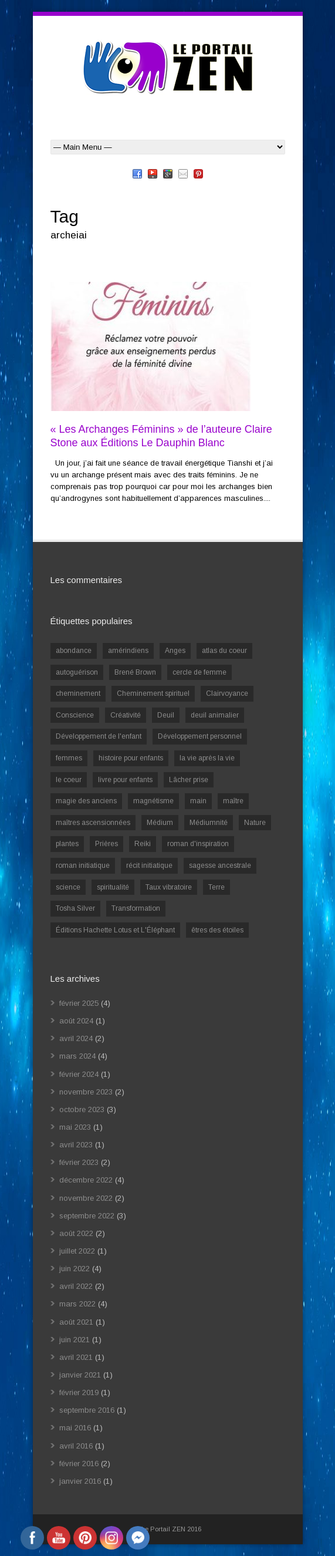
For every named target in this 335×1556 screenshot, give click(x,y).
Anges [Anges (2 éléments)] (175, 650)
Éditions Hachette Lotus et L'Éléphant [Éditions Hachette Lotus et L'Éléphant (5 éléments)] (115, 930)
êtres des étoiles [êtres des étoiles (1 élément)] (217, 930)
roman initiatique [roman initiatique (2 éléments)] (83, 865)
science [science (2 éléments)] (68, 887)
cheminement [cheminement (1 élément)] (78, 693)
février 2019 (79, 1392)
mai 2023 (75, 1127)
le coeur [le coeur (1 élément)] (69, 780)
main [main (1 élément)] (198, 801)
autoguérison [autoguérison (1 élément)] (77, 672)
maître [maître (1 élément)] (233, 801)
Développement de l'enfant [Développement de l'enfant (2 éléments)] (98, 736)
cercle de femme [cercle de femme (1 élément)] (199, 672)
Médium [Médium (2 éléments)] (160, 823)
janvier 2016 (80, 1481)
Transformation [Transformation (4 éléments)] (135, 908)
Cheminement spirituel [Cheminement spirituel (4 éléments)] (153, 693)
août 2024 (76, 1020)
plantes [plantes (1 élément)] (67, 844)
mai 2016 (75, 1427)
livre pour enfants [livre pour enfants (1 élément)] (125, 780)
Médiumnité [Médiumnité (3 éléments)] (209, 823)
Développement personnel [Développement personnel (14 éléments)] (200, 736)
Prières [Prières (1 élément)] (106, 844)
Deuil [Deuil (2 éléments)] (165, 715)
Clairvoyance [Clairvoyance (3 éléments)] (227, 693)
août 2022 (76, 1233)
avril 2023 (76, 1144)
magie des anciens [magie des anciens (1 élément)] (86, 801)
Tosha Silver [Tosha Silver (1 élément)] (75, 908)
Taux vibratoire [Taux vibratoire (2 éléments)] (168, 887)
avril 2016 (76, 1446)
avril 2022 (76, 1286)
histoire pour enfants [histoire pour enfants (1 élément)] (131, 758)
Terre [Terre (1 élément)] (216, 887)
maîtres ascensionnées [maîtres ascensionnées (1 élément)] (93, 823)
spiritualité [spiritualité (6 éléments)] (113, 887)
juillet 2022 (77, 1251)
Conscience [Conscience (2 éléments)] (75, 715)
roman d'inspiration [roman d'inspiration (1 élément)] (198, 844)
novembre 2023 (86, 1091)
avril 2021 (76, 1357)
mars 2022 (77, 1303)
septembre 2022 (86, 1215)
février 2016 (79, 1463)
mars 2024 (77, 1056)
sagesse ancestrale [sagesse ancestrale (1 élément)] (220, 865)
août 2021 (76, 1322)
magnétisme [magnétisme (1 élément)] (153, 801)
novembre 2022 (86, 1198)
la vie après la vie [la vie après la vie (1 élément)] (207, 758)
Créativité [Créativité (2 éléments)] (125, 715)
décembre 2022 (86, 1180)
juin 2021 (74, 1339)
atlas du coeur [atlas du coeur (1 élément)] (224, 650)
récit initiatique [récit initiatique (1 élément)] (149, 865)
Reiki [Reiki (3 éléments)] (142, 844)
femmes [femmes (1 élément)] (69, 758)
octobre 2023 (81, 1109)
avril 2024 (76, 1038)
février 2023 (79, 1162)
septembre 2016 (86, 1410)
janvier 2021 (80, 1374)
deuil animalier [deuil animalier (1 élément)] (215, 715)
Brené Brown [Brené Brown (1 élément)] (135, 672)
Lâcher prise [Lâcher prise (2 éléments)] (188, 780)
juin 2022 (74, 1268)
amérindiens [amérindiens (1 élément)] (128, 650)
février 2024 (79, 1074)
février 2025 (79, 1003)
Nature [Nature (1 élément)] (255, 823)
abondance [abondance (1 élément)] (74, 650)
